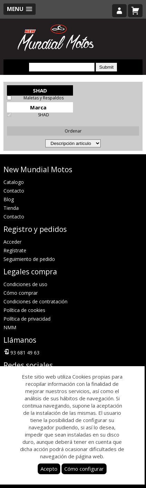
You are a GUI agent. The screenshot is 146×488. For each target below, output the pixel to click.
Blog (8, 199)
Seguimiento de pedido (29, 259)
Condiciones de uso (25, 284)
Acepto (48, 468)
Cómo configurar (84, 468)
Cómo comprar (20, 293)
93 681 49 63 (21, 352)
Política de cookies (24, 310)
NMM (9, 327)
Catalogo (13, 182)
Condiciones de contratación (35, 301)
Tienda (11, 208)
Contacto (13, 190)
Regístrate (14, 250)
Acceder (12, 241)
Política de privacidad (27, 318)
